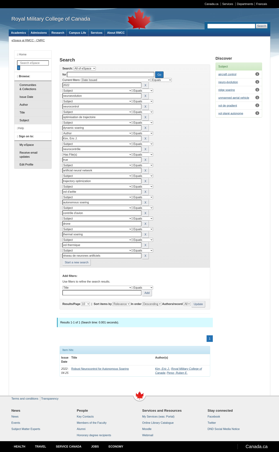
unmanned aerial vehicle (233, 97)
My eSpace (27, 144)
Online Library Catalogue (158, 422)
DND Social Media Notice (224, 429)
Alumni (81, 429)
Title (22, 112)
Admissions (39, 32)
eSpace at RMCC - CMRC (28, 40)
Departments (245, 4)
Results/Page (71, 303)
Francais (261, 4)
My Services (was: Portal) (158, 416)
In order (136, 303)
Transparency (49, 398)
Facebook (214, 416)
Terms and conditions (24, 398)
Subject (24, 120)
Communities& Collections (28, 87)
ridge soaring (226, 89)
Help (20, 128)
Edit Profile (26, 164)
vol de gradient (227, 105)
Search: (67, 68)
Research (57, 32)
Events (15, 422)
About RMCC (116, 32)
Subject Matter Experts (25, 429)
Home (22, 54)
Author (24, 104)
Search (261, 26)
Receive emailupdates (28, 154)
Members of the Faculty (92, 422)
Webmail (147, 435)
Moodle (146, 429)
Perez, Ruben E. (177, 372)
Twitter (212, 422)
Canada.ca (211, 4)
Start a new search (76, 262)
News (15, 416)
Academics (18, 32)
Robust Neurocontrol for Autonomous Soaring (100, 368)
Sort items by (103, 303)
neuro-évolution (228, 82)
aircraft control (227, 74)
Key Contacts (85, 416)
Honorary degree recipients (94, 435)
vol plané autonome (230, 113)
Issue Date (26, 96)
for (64, 74)
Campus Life (77, 32)
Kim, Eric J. (162, 368)
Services (227, 4)
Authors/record (172, 303)
